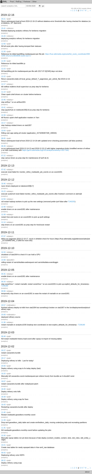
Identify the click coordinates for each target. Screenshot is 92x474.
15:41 (3, 28)
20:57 (3, 305)
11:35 (3, 428)
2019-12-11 (7, 232)
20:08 (3, 315)
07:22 (3, 155)
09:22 (3, 460)
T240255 (71, 202)
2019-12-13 (7, 165)
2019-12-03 (7, 332)
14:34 (3, 252)
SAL (3, 1)
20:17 (3, 358)
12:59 (3, 199)
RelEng (18, 2)
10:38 (3, 115)
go (43, 6)
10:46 (3, 100)
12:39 (3, 214)
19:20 (3, 374)
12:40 (3, 207)
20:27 (3, 350)
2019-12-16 (7, 15)
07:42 (3, 170)
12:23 (3, 69)
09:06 (3, 291)
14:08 (3, 260)
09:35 (3, 274)
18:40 (3, 389)
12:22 (3, 76)
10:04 (3, 131)
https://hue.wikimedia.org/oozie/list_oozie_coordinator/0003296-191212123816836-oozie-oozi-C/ (45, 55)
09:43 (3, 453)
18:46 (3, 184)
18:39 (3, 397)
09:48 (3, 336)
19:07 (3, 381)
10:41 (3, 107)
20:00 (3, 366)
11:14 (3, 92)
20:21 (3, 19)
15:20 (3, 36)
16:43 (3, 405)
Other (34, 2)
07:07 (3, 236)
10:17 (3, 123)
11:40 (3, 412)
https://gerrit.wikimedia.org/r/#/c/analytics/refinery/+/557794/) (45, 150)
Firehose (26, 2)
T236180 (4, 286)
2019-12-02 (7, 346)
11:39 (3, 420)
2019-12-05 (7, 270)
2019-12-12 (7, 180)
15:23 (3, 191)
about (87, 472)
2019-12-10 (7, 248)
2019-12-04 (7, 301)
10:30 (3, 435)
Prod (12, 2)
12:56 (3, 44)
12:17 (3, 84)
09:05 (3, 138)
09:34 (3, 282)
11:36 (3, 322)
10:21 (3, 445)
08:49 (3, 146)
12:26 (3, 51)
